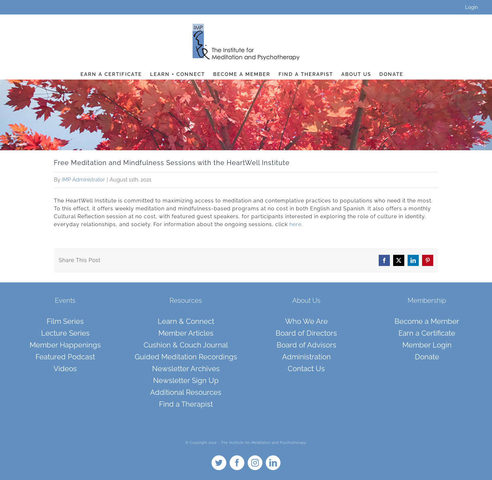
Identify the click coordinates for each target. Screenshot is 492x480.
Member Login (427, 345)
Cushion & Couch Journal (186, 345)
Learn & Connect (186, 321)
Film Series (65, 321)
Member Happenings (65, 345)
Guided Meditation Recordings (186, 356)
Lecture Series (65, 333)
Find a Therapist (186, 404)
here (295, 224)
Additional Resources (185, 392)
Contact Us (306, 368)
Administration (306, 356)
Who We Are (306, 321)
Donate (427, 356)
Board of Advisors (306, 345)
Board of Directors (306, 333)
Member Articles (185, 333)
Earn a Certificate (426, 333)
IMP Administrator (83, 180)
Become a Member (426, 321)
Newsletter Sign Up (186, 380)
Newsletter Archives (186, 368)
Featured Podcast (65, 356)
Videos (65, 368)
